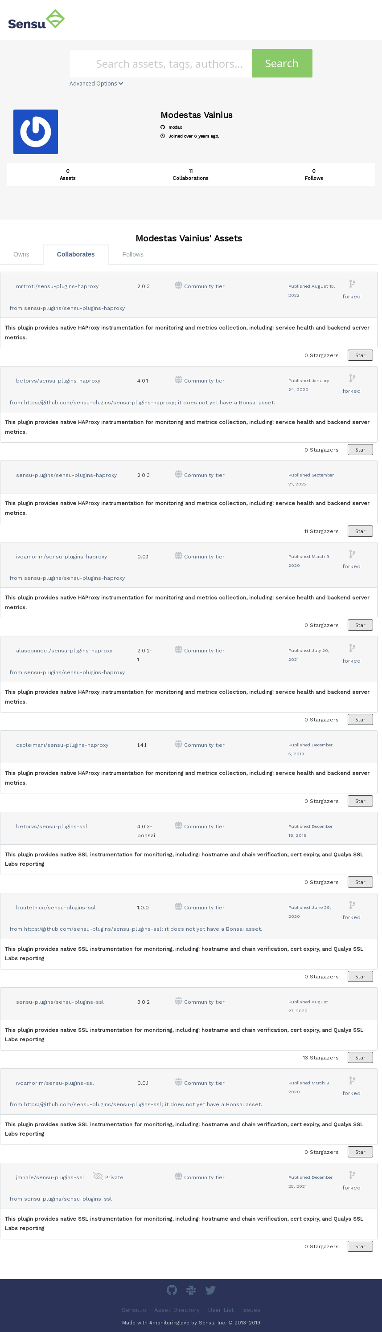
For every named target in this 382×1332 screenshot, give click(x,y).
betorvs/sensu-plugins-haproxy (58, 381)
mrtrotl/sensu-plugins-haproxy (57, 286)
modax (171, 127)
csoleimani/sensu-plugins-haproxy (62, 745)
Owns (21, 254)
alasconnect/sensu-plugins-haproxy (64, 651)
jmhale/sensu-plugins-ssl (50, 1177)
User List (221, 1309)
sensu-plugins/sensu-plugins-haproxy (74, 308)
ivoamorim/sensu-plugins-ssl (55, 1083)
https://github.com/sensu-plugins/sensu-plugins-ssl (92, 929)
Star (360, 355)
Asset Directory (177, 1309)
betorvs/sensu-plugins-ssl (51, 826)
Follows (133, 254)
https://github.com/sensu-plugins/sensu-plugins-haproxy (99, 402)
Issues (251, 1309)
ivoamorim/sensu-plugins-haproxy (61, 557)
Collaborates (76, 254)
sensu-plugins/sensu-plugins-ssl (60, 1002)
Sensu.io (134, 1309)
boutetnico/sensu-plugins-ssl (56, 907)
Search (282, 63)
